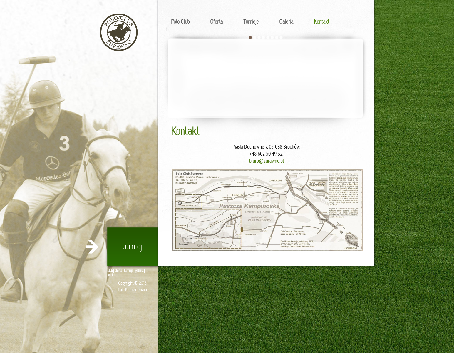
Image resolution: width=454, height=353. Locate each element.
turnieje (128, 271)
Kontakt (321, 22)
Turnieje (251, 22)
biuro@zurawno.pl (266, 161)
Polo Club (180, 22)
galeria (139, 271)
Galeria (286, 22)
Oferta (216, 22)
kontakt (112, 275)
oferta (118, 271)
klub (110, 271)
